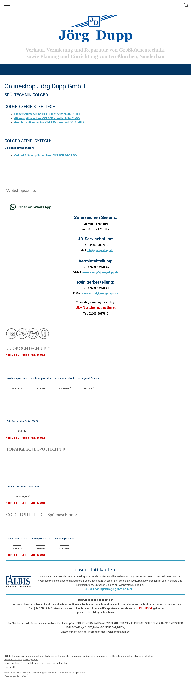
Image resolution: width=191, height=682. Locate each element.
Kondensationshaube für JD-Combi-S (81, 378)
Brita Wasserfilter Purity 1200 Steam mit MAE (29, 421)
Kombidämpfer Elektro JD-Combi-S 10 (53, 378)
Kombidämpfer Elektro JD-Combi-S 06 (25, 378)
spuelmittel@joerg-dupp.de (100, 293)
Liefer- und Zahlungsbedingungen (21, 659)
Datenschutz (50, 672)
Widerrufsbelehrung (33, 672)
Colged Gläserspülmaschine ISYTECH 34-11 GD (45, 155)
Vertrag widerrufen (15, 676)
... (109, 589)
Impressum (9, 672)
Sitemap (81, 672)
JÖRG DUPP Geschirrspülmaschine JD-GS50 (28, 487)
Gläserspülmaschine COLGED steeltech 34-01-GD (47, 118)
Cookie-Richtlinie (67, 672)
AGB (19, 672)
